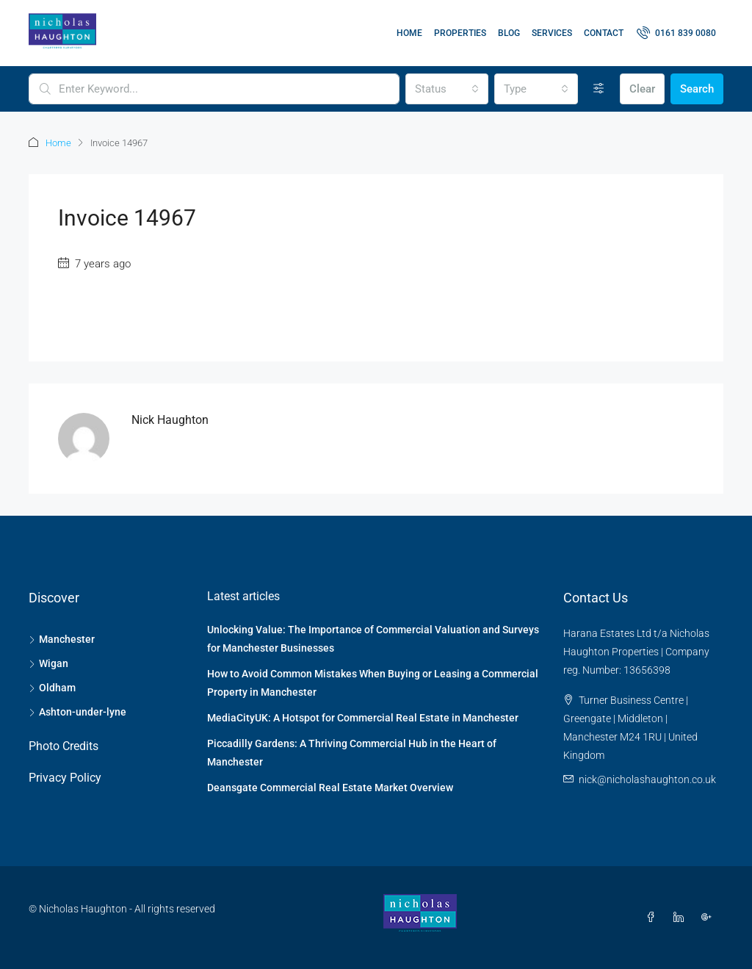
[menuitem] (676, 33)
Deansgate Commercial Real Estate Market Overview (330, 787)
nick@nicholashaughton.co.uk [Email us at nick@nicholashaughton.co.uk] (647, 779)
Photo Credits (63, 746)
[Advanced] (599, 88)
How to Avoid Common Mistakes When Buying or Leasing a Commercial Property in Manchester (372, 683)
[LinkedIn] (681, 917)
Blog (509, 33)
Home (409, 33)
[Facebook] (654, 917)
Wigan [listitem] (48, 663)
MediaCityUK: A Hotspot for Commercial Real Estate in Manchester (362, 718)
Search (697, 89)
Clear (642, 89)
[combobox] (447, 88)
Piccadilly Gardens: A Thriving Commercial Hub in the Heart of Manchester (351, 753)
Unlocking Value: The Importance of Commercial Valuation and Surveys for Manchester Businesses (373, 639)
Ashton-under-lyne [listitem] (77, 712)
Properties (460, 33)
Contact (603, 33)
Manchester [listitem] (62, 639)
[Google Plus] (709, 917)
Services (552, 33)
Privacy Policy (65, 778)
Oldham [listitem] (52, 688)
